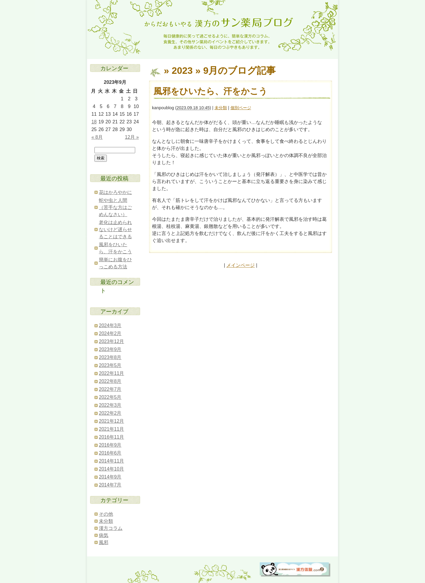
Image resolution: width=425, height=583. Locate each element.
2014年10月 (111, 468)
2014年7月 (110, 484)
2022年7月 (110, 389)
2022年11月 (111, 373)
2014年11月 (111, 460)
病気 (103, 535)
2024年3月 (110, 325)
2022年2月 (110, 413)
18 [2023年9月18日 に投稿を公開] (94, 121)
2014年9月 (110, 476)
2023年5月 (110, 365)
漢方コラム (110, 528)
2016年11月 (111, 437)
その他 (106, 514)
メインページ (240, 265)
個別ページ (241, 107)
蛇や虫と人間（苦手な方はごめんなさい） (115, 207)
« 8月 (97, 137)
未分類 (221, 107)
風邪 (103, 542)
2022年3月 (110, 405)
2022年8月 (110, 381)
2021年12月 (111, 421)
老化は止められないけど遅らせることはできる (115, 229)
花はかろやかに (115, 192)
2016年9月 (110, 445)
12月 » (132, 137)
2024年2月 (110, 333)
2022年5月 (110, 397)
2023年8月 (110, 357)
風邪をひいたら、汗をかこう (210, 91)
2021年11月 (111, 429)
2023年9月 (110, 349)
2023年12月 (111, 341)
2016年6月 (110, 452)
